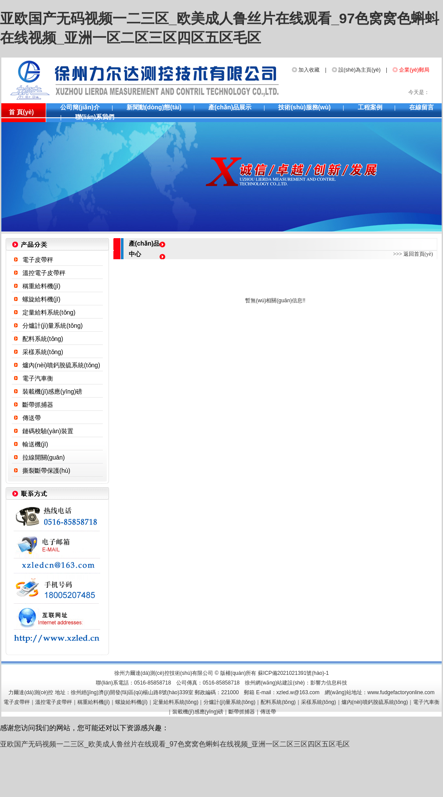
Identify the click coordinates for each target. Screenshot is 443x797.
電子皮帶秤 (37, 259)
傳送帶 (31, 417)
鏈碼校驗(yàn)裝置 (47, 431)
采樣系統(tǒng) (42, 351)
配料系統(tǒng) (42, 338)
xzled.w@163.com (298, 692)
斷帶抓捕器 (37, 404)
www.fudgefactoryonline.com (401, 692)
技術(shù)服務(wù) (304, 107)
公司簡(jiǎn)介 (80, 107)
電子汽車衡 (37, 378)
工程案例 (370, 107)
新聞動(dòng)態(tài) (154, 107)
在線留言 (421, 107)
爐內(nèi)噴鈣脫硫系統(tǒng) (61, 365)
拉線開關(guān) (43, 457)
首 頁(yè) (21, 112)
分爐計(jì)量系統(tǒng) (52, 325)
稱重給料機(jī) (41, 286)
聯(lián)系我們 (94, 116)
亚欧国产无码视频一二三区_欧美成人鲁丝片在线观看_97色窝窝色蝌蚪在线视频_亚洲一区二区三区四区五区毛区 (175, 744)
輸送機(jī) (35, 444)
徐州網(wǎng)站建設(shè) (275, 683)
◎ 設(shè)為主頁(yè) (356, 70)
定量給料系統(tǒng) (49, 312)
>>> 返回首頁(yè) (413, 254)
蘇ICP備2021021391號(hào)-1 (293, 673)
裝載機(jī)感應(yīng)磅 (52, 391)
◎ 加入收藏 (306, 70)
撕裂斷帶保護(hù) (46, 470)
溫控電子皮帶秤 (43, 272)
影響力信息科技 (328, 683)
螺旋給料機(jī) (41, 299)
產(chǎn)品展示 (229, 107)
